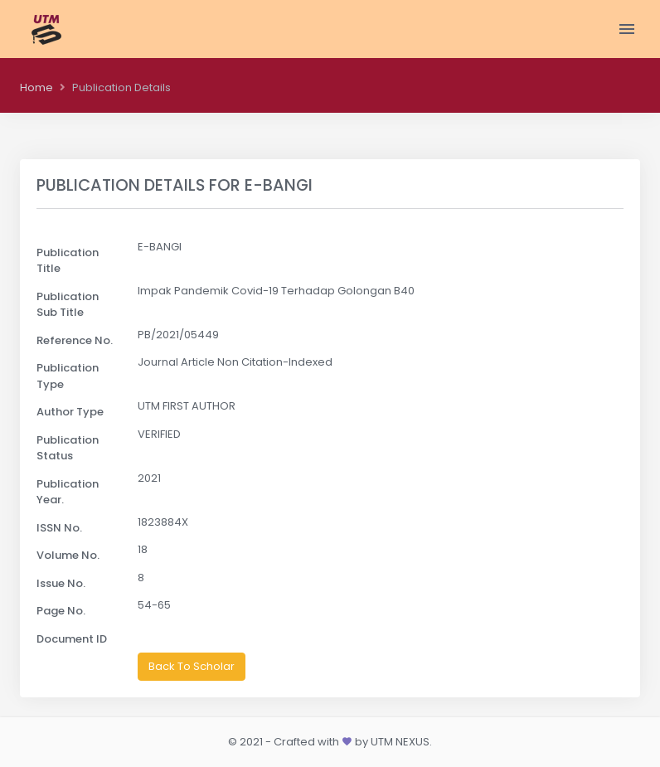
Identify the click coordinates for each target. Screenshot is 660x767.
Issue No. (60, 583)
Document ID (71, 639)
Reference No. (74, 340)
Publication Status (67, 448)
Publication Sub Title (67, 305)
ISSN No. (59, 528)
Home (36, 87)
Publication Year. (67, 492)
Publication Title (67, 261)
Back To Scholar (191, 666)
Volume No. (67, 555)
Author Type (70, 412)
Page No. (60, 611)
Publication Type (67, 376)
